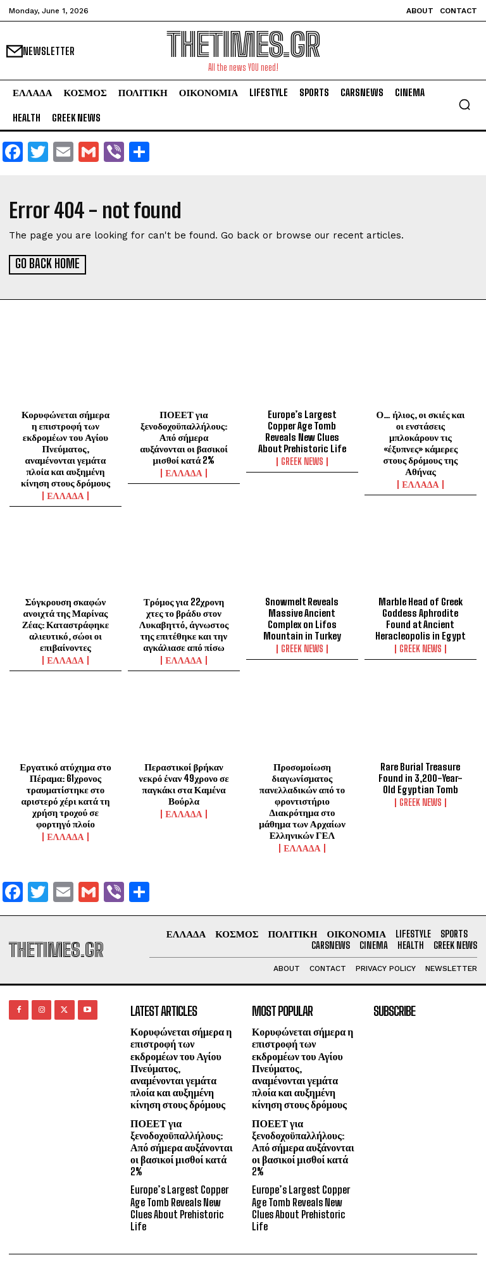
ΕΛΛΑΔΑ (65, 494)
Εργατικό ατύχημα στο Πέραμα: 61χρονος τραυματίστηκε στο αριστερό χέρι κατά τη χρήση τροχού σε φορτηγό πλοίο (65, 794)
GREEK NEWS (302, 460)
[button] (464, 104)
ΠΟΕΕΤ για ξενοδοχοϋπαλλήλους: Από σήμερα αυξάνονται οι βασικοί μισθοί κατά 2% (184, 435)
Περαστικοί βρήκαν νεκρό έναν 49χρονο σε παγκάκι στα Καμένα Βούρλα (183, 782)
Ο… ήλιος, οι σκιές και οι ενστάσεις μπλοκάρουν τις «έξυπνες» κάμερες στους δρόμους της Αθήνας (421, 441)
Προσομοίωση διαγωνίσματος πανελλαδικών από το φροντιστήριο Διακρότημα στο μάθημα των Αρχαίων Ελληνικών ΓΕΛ (302, 799)
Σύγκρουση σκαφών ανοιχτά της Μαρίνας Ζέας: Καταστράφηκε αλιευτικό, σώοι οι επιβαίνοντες (65, 623)
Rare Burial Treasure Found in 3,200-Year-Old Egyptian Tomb (420, 777)
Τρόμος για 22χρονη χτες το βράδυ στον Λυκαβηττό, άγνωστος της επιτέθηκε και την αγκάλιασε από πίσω (184, 623)
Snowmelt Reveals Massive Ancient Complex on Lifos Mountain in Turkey (302, 617)
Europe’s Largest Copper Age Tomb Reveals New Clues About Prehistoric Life (302, 430)
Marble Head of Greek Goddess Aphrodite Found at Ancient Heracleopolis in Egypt (420, 617)
